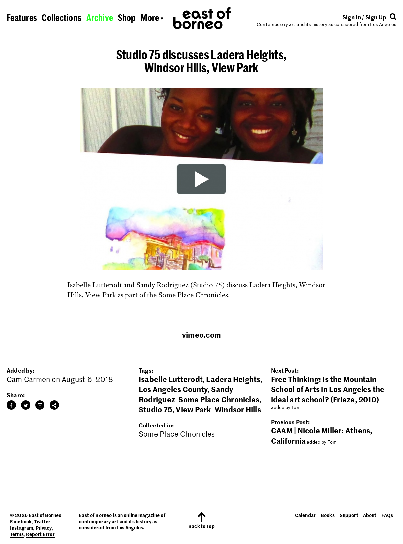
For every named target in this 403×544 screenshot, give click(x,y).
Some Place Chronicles (218, 399)
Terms (17, 534)
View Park (193, 409)
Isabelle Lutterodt (171, 379)
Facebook (21, 521)
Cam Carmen (28, 379)
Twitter (42, 521)
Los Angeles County (173, 389)
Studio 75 (155, 409)
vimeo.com (201, 335)
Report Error (40, 534)
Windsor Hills (238, 409)
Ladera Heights (233, 379)
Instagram (21, 527)
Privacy (44, 527)
